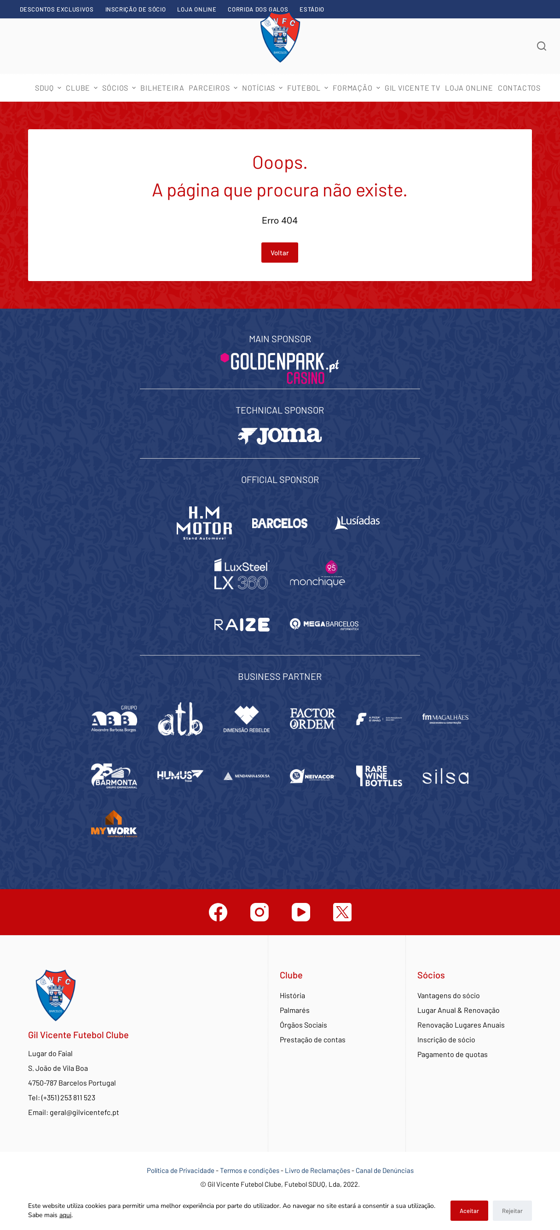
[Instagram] (259, 912)
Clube (83, 87)
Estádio (312, 9)
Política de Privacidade (180, 1170)
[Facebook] (218, 912)
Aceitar (469, 1210)
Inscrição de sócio (135, 9)
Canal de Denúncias (385, 1170)
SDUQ (49, 87)
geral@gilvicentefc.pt (84, 1112)
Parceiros (214, 87)
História (292, 995)
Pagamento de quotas (452, 1054)
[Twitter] (342, 912)
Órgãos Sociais (303, 1024)
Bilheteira (162, 87)
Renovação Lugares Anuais (461, 1024)
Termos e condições (249, 1170)
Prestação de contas (313, 1039)
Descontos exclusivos (57, 9)
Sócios (120, 87)
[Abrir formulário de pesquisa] (541, 46)
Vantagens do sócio (448, 995)
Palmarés (295, 1010)
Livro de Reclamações (318, 1170)
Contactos (519, 87)
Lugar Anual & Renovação (458, 1010)
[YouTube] (301, 912)
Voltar (280, 252)
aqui (65, 1215)
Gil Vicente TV (412, 87)
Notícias (263, 87)
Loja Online (196, 9)
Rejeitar (512, 1210)
